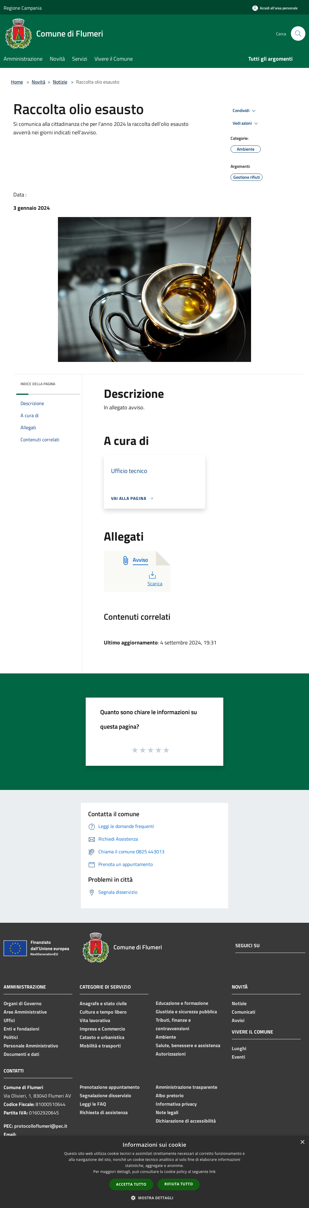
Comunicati (243, 1011)
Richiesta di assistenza (104, 1112)
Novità (38, 81)
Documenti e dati (21, 1054)
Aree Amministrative (25, 1011)
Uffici (9, 1020)
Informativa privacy (176, 1103)
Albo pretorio (170, 1095)
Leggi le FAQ (93, 1103)
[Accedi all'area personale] (274, 8)
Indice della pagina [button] (38, 384)
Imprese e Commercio (102, 1028)
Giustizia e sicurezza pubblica (186, 1011)
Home (17, 81)
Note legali (167, 1112)
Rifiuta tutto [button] (178, 1184)
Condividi (245, 110)
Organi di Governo (23, 1003)
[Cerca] (298, 33)
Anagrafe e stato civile (103, 1003)
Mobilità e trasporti (100, 1045)
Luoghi (239, 1048)
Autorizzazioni (171, 1053)
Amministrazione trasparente (186, 1087)
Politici (11, 1037)
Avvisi (238, 1020)
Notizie (60, 81)
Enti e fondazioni (21, 1028)
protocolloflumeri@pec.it (40, 1126)
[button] (154, 1198)
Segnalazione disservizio (105, 1095)
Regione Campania (23, 7)
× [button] (302, 1142)
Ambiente (166, 1036)
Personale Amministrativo (31, 1045)
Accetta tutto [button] (131, 1184)
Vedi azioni (246, 123)
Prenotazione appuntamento (110, 1087)
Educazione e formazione (182, 1003)
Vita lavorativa (95, 1020)
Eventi (238, 1056)
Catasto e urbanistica (102, 1037)
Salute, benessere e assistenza (188, 1045)
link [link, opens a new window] (212, 1171)
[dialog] (154, 1172)
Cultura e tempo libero (103, 1011)
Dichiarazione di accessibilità (186, 1120)
